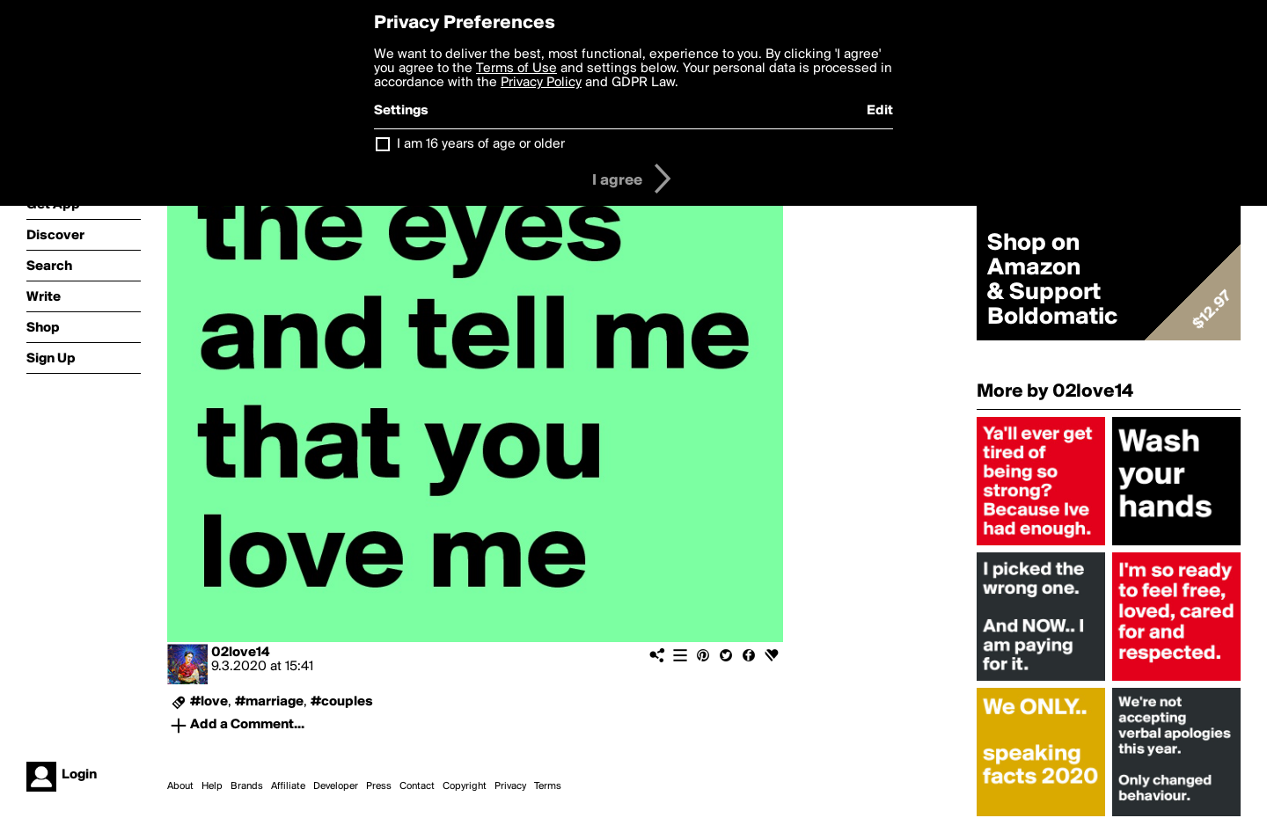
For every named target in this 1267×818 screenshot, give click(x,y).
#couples (342, 702)
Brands (247, 786)
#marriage (269, 702)
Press (379, 786)
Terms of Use (516, 69)
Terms (547, 786)
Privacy (510, 786)
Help (212, 786)
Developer (335, 786)
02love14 (240, 653)
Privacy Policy (541, 83)
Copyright (465, 786)
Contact (417, 786)
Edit (880, 111)
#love (209, 702)
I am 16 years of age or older (481, 144)
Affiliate (288, 786)
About (180, 786)
